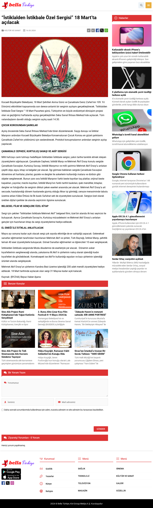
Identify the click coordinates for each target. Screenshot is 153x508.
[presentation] (24, 419)
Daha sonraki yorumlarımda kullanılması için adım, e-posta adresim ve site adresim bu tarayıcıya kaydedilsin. (54, 410)
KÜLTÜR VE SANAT (12, 30)
